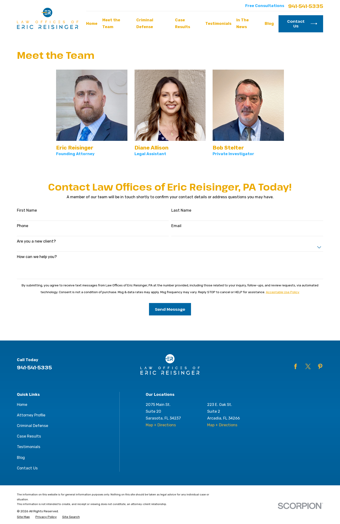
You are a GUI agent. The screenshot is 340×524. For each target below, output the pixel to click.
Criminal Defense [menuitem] (144, 23)
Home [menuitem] (91, 23)
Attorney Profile (31, 415)
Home (22, 404)
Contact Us (302, 24)
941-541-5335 (305, 5)
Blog (21, 457)
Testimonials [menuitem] (218, 23)
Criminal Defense (32, 425)
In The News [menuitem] (242, 23)
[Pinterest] (320, 366)
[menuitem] (23, 517)
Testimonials (28, 447)
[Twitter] (308, 366)
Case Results (29, 436)
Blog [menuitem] (269, 23)
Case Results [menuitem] (182, 23)
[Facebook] (295, 366)
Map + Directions (161, 425)
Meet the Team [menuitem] (111, 23)
